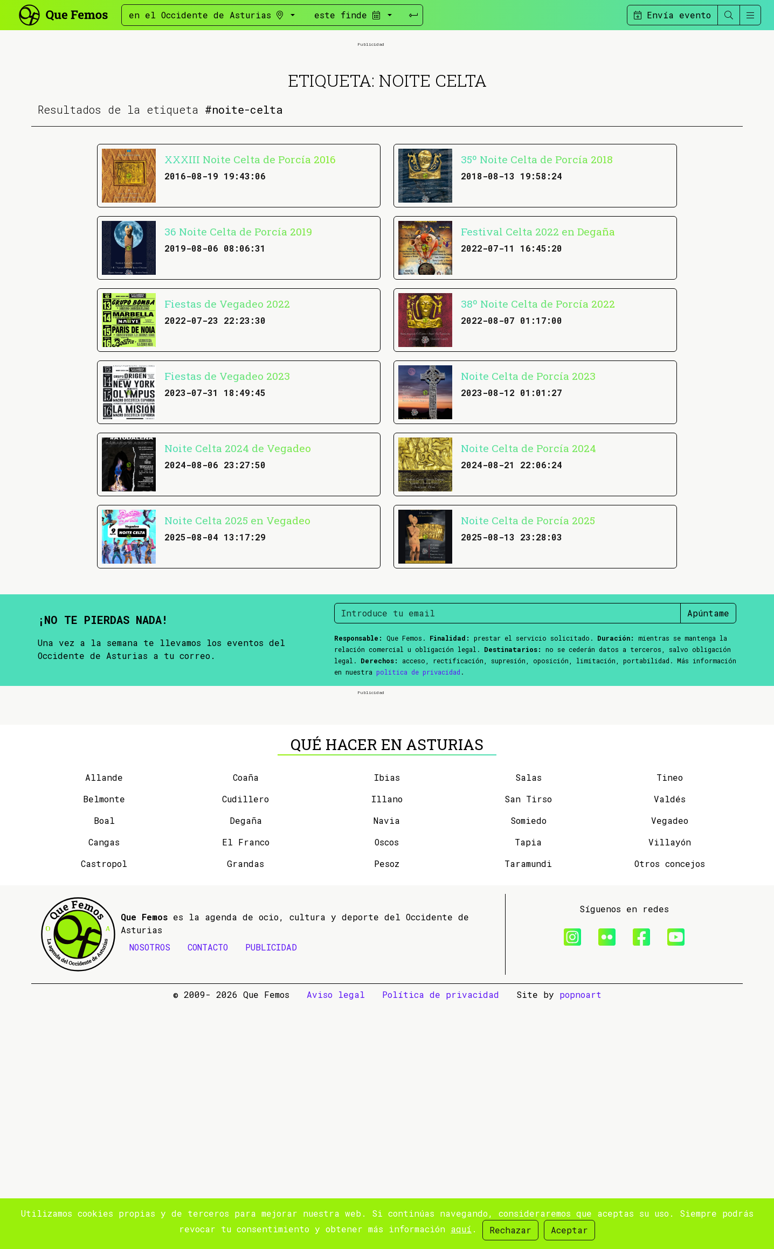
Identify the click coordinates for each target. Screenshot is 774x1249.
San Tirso (528, 1042)
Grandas (245, 1107)
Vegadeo (669, 1064)
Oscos (387, 1085)
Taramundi (528, 1107)
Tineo (669, 1020)
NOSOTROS (149, 1190)
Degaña (246, 1064)
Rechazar (510, 1230)
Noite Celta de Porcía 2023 (528, 497)
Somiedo (528, 1064)
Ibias (387, 1020)
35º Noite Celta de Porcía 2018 (537, 281)
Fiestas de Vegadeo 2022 (227, 425)
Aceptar (569, 1230)
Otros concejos (669, 1107)
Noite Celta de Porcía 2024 (528, 570)
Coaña (246, 1020)
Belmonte (104, 1042)
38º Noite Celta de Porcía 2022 (538, 425)
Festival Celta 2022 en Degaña (538, 353)
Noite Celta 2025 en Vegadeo (237, 642)
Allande (104, 1020)
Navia (387, 1064)
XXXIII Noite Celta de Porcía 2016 (250, 281)
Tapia (528, 1085)
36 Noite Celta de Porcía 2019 (238, 353)
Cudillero (245, 1042)
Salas (528, 1020)
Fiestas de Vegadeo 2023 (227, 497)
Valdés (670, 1042)
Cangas (104, 1085)
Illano (387, 1042)
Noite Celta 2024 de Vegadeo (237, 570)
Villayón (669, 1085)
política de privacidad (418, 793)
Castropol (104, 1107)
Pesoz (386, 1107)
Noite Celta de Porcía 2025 (528, 642)
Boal (104, 1064)
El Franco (245, 1085)
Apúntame (708, 734)
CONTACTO (208, 1190)
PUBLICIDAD (271, 1190)
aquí (461, 1228)
